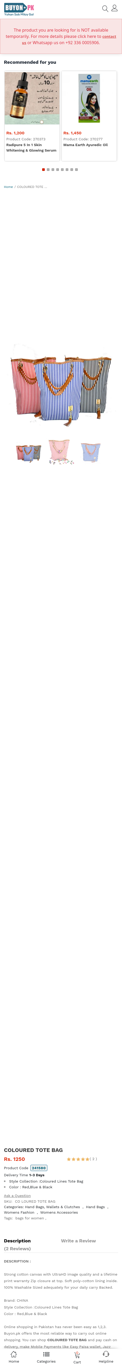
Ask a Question (17, 1196)
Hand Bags (95, 1207)
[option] (61, 376)
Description (17, 1240)
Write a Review (78, 1240)
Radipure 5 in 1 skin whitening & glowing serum (31, 147)
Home (8, 187)
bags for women (29, 1218)
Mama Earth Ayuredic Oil (85, 145)
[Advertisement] (61, 254)
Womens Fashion (19, 1212)
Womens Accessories (59, 1212)
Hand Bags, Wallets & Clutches (52, 1207)
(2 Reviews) (17, 1248)
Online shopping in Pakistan (29, 1327)
